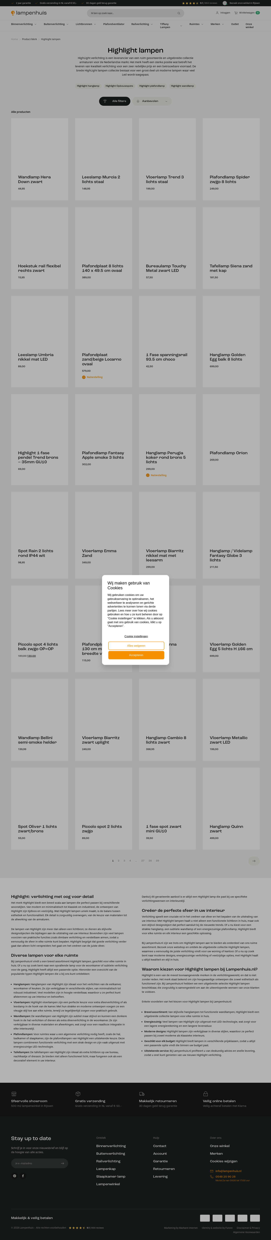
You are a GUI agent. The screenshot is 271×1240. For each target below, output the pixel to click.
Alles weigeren (136, 645)
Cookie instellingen (136, 636)
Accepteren (136, 655)
